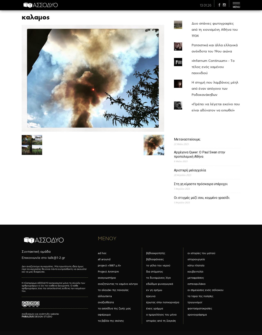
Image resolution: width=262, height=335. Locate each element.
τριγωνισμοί (194, 302)
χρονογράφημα (197, 314)
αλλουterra (105, 296)
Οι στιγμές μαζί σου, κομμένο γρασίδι (201, 198)
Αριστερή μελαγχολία (190, 170)
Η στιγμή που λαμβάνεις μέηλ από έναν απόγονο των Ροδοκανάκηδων (215, 89)
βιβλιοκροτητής (155, 253)
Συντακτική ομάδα (36, 252)
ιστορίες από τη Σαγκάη (161, 321)
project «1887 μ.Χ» (109, 265)
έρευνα (150, 296)
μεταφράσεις (195, 278)
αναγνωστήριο (107, 278)
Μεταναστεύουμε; (187, 139)
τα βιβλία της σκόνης (111, 321)
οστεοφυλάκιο (196, 284)
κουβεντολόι (195, 271)
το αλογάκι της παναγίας (113, 290)
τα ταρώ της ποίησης (200, 296)
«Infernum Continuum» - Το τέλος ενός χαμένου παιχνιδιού (213, 67)
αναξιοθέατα (106, 302)
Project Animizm (108, 271)
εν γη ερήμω (154, 290)
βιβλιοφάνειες (155, 259)
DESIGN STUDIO (37, 316)
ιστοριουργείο (196, 259)
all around (104, 259)
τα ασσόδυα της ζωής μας (114, 308)
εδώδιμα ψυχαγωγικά (159, 284)
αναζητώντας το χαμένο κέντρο (118, 284)
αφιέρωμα (104, 314)
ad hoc (102, 253)
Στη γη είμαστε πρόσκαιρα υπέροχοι (201, 184)
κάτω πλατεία (195, 265)
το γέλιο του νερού (158, 265)
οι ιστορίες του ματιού (201, 253)
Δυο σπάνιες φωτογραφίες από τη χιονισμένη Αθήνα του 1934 (215, 30)
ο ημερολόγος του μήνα (161, 314)
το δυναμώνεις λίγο (158, 278)
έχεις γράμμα (154, 308)
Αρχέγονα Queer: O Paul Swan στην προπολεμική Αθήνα (199, 154)
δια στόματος (154, 271)
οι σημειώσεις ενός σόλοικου (205, 290)
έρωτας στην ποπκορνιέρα (162, 302)
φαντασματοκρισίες (199, 308)
